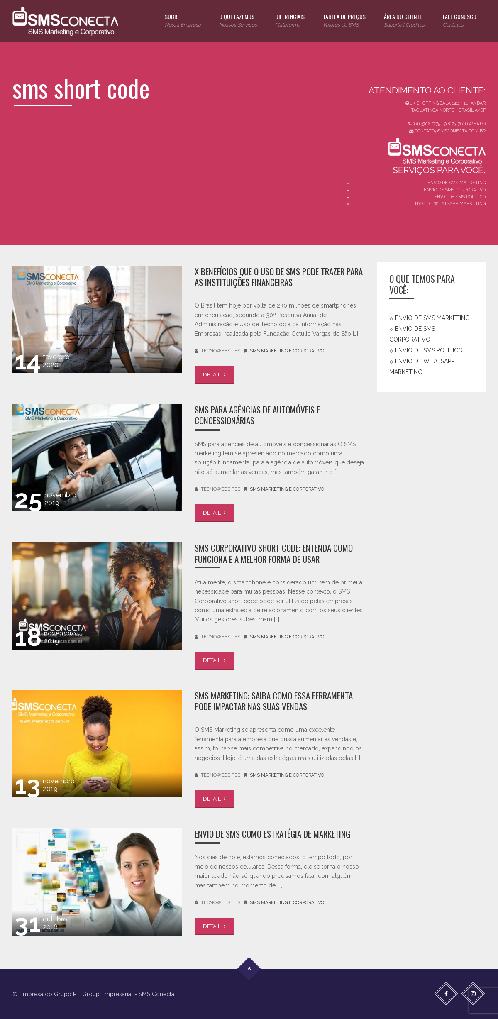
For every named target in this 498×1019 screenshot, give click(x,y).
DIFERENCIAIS (290, 20)
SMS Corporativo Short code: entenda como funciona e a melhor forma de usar (274, 553)
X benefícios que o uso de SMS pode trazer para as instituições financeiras (279, 276)
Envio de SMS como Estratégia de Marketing (272, 833)
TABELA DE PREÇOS (344, 20)
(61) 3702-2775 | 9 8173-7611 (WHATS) (447, 123)
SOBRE (183, 20)
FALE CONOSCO (459, 20)
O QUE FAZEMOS (238, 20)
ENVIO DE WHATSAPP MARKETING (449, 203)
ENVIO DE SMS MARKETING (456, 182)
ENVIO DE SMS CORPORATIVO (455, 189)
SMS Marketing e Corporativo (287, 351)
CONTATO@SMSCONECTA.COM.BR (447, 130)
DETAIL (214, 374)
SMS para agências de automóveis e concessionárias (257, 415)
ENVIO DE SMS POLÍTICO (460, 196)
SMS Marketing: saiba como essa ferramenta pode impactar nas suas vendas (274, 701)
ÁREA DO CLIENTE (404, 20)
